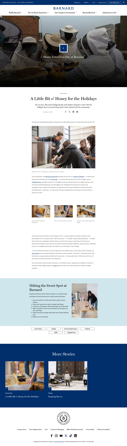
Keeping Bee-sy (55, 396)
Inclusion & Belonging (57, 429)
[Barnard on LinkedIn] (75, 435)
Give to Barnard (114, 2)
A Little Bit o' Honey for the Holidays (22, 396)
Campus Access (102, 2)
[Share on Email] (77, 112)
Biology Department (51, 176)
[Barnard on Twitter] (66, 435)
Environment (63, 93)
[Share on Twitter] (70, 112)
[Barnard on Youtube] (61, 435)
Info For (87, 2)
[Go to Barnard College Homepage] (10, 2)
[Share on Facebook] (66, 112)
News (94, 2)
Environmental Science (70, 329)
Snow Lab (54, 179)
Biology (54, 329)
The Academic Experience (37, 13)
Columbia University (58, 441)
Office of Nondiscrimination (75, 429)
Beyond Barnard (89, 13)
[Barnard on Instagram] (56, 435)
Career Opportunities (35, 429)
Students (87, 329)
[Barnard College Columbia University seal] (63, 418)
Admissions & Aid (109, 13)
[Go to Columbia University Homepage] (25, 2)
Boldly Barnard (14, 13)
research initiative (78, 176)
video (55, 265)
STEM (55, 332)
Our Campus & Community (65, 13)
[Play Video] (63, 48)
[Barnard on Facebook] (51, 435)
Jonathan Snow (36, 182)
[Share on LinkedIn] (73, 112)
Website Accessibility (103, 429)
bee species (35, 253)
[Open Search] (123, 2)
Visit (46, 429)
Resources (77, 2)
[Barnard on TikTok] (70, 435)
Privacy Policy (90, 429)
